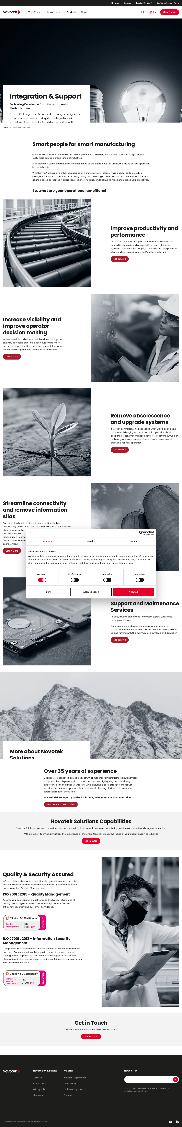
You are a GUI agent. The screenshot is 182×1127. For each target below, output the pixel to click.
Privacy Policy (40, 1089)
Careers (127, 3)
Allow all (133, 592)
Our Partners (39, 1083)
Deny (48, 592)
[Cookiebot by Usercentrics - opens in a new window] (141, 533)
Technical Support (73, 1089)
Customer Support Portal (168, 3)
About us (115, 3)
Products (72, 12)
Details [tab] (91, 541)
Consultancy (70, 1083)
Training (68, 1095)
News (84, 12)
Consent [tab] (47, 541)
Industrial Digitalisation (75, 1077)
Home (5, 127)
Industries (52, 12)
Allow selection (91, 592)
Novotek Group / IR (144, 3)
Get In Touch (91, 1036)
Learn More (120, 258)
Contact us (169, 12)
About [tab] (134, 541)
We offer (33, 12)
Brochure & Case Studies (61, 804)
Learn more (91, 840)
